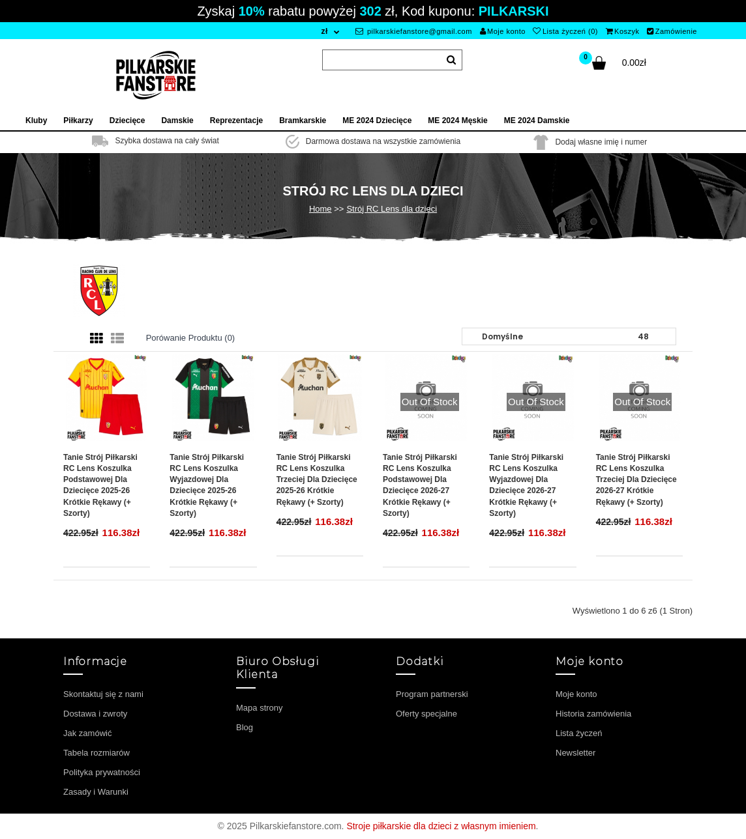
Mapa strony (259, 708)
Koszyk (623, 31)
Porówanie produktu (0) (190, 338)
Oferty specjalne (426, 713)
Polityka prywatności (101, 772)
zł (324, 31)
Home (320, 209)
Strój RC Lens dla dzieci (391, 209)
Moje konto (503, 31)
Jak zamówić (87, 733)
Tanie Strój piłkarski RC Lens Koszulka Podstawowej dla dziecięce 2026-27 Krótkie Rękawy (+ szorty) (420, 485)
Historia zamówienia (593, 713)
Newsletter (575, 753)
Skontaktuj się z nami (103, 694)
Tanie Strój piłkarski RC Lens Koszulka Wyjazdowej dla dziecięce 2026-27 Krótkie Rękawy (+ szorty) (526, 485)
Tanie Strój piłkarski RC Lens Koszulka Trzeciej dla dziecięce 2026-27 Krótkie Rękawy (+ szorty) (636, 480)
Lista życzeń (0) (565, 31)
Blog (244, 727)
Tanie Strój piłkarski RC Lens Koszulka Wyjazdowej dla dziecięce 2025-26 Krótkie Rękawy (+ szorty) (207, 485)
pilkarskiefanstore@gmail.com (413, 31)
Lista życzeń (579, 733)
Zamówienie (672, 31)
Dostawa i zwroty (95, 713)
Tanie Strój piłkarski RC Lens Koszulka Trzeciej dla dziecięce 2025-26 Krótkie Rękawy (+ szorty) (316, 480)
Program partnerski (432, 694)
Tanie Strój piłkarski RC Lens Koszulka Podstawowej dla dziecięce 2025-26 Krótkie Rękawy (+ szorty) (100, 485)
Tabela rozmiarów (96, 753)
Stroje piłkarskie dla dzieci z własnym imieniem (440, 826)
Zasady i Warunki (95, 792)
